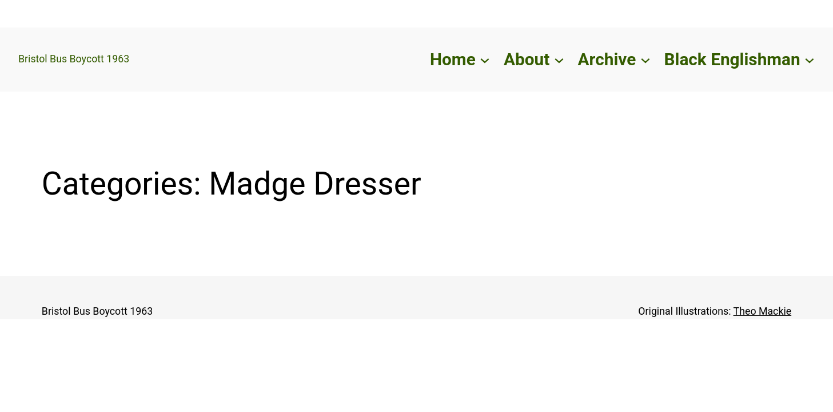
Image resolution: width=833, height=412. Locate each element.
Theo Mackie (763, 311)
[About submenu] (559, 59)
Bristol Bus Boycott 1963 (73, 59)
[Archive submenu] (645, 59)
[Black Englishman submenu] (809, 59)
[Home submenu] (485, 59)
